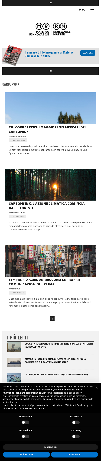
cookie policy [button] (75, 393)
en (92, 9)
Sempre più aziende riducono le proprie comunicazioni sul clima (44, 281)
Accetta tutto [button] (74, 454)
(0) (82, 9)
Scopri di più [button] (50, 447)
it (89, 9)
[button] (96, 387)
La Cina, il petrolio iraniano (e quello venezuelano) (56, 374)
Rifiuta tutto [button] (26, 454)
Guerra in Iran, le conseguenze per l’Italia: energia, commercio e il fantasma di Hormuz (55, 361)
